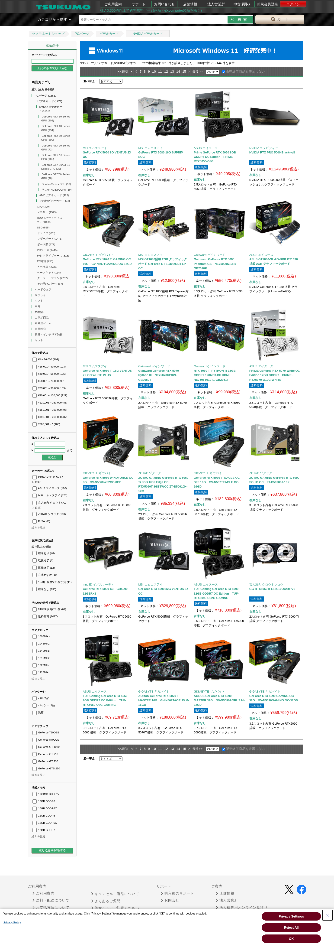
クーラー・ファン (52, 278)
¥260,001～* (46, 424)
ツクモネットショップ (48, 34)
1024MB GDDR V (45, 794)
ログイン (293, 4)
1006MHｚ (41, 636)
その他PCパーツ (50, 283)
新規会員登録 (267, 4)
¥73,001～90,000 (49, 388)
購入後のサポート (177, 893)
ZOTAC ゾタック (49, 514)
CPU (43, 206)
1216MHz (40, 658)
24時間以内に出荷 (49, 609)
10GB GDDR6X (44, 808)
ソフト (39, 300)
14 (178, 71)
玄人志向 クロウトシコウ (266, 584)
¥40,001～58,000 (49, 373)
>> (200, 71)
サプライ (41, 295)
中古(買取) (242, 4)
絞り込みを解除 (43, 89)
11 (160, 71)
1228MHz (40, 672)
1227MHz (40, 665)
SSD (43, 227)
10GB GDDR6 (43, 801)
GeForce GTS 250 (46, 768)
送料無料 (45, 616)
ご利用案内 (113, 4)
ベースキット (49, 272)
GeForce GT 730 (45, 761)
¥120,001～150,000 (49, 402)
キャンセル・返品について (115, 894)
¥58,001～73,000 (48, 381)
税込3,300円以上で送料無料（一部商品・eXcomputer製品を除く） (152, 10)
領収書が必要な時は (50, 914)
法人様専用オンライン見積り (242, 907)
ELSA (41, 521)
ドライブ (46, 233)
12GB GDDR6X (44, 822)
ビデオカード (109, 34)
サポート (139, 4)
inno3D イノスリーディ (98, 584)
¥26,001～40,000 (49, 366)
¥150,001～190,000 (49, 409)
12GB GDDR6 (43, 815)
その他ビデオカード (54, 200)
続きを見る (38, 527)
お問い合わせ (164, 4)
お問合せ (170, 900)
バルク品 (40, 698)
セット (39, 340)
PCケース (47, 250)
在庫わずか (45, 574)
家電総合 (41, 329)
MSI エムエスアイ (49, 495)
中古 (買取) (227, 914)
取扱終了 (42, 560)
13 (172, 71)
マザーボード (49, 238)
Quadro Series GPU (56, 184)
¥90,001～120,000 (49, 395)
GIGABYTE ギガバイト (98, 255)
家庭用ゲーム (43, 323)
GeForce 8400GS (45, 739)
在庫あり (43, 553)
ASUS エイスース (49, 488)
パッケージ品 (43, 705)
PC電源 (45, 261)
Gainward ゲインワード (209, 255)
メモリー (47, 212)
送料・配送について (50, 900)
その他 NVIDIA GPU (57, 189)
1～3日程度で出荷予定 (52, 582)
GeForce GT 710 (45, 754)
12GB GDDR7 (43, 830)
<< (120, 71)
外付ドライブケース (53, 255)
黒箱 (38, 712)
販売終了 (43, 567)
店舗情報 (190, 4)
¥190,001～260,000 (49, 417)
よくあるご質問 (106, 901)
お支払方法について (50, 907)
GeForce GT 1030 (46, 746)
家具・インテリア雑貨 (49, 334)
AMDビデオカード (54, 195)
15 (184, 71)
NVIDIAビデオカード (148, 34)
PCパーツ (82, 34)
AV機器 (40, 312)
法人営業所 (216, 4)
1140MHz (40, 650)
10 (154, 71)
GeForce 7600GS (45, 732)
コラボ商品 (42, 317)
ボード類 (46, 244)
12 (166, 71)
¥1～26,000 (45, 359)
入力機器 (47, 267)
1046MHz (40, 643)
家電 (38, 306)
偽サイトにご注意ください (115, 908)
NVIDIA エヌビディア (263, 148)
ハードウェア (43, 289)
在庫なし (44, 589)
